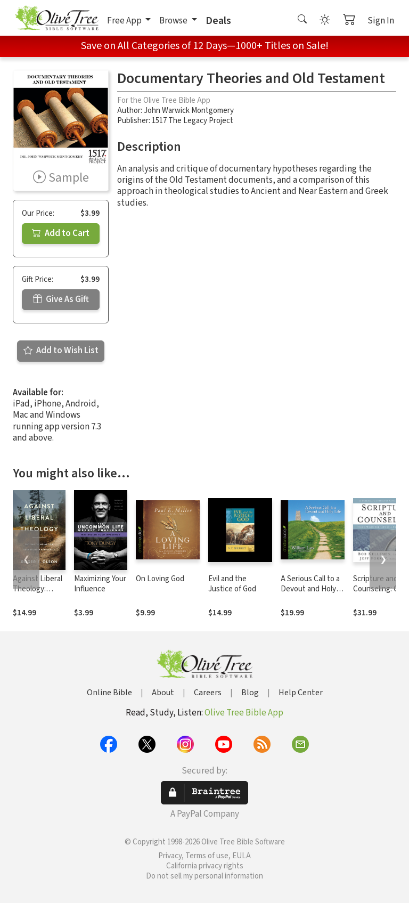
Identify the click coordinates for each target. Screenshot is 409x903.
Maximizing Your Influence (100, 584)
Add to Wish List (61, 350)
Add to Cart (60, 233)
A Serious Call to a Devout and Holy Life (310, 589)
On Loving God (160, 578)
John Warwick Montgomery (189, 110)
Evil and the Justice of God (232, 584)
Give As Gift (61, 299)
